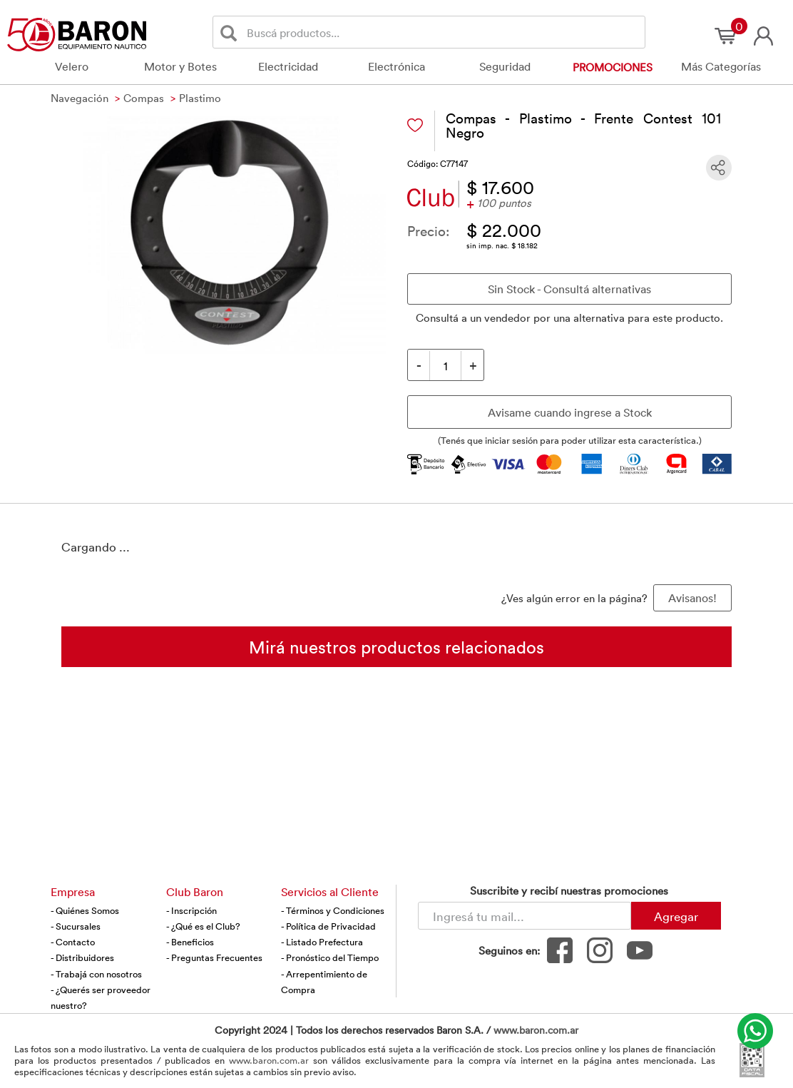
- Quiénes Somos (85, 910)
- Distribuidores (82, 957)
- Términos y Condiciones (332, 910)
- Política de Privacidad (328, 926)
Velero (71, 66)
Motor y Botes (180, 66)
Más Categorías (721, 66)
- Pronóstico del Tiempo (330, 957)
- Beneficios (190, 941)
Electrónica (396, 66)
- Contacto (73, 941)
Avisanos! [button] (692, 598)
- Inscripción (191, 910)
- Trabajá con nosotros (96, 973)
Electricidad (288, 66)
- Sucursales (76, 926)
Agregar (676, 916)
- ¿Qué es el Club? (203, 926)
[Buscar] (231, 32)
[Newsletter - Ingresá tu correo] (524, 916)
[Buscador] (443, 32)
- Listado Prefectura (322, 941)
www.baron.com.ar (535, 1030)
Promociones (613, 67)
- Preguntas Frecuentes (214, 957)
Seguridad (505, 66)
